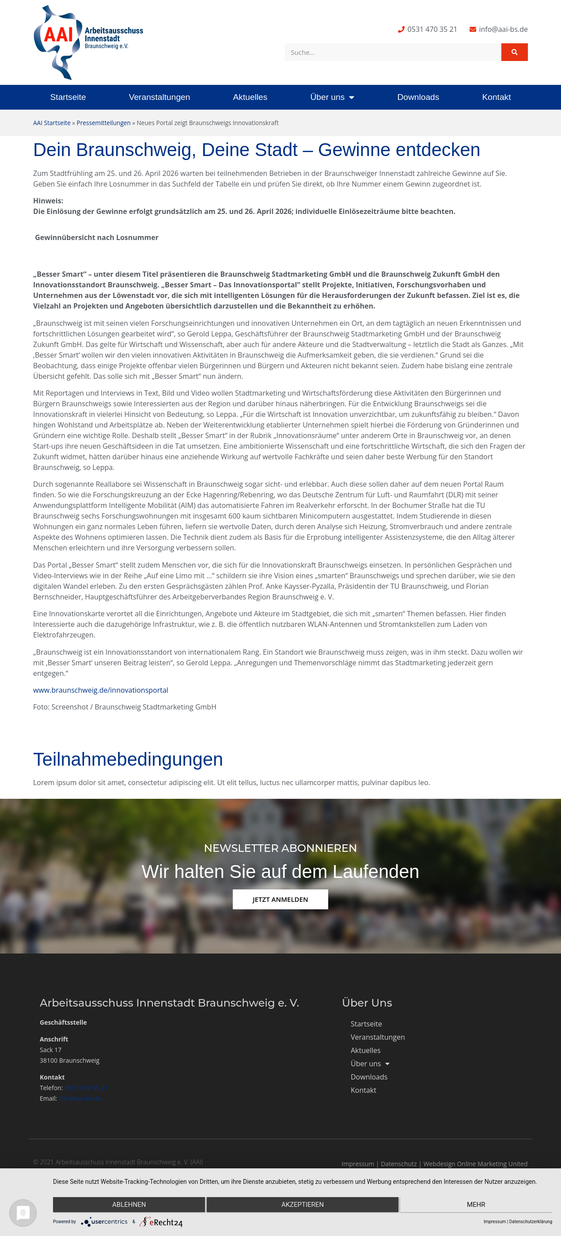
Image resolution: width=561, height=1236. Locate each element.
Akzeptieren (302, 1205)
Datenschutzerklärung (530, 1221)
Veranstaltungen (159, 97)
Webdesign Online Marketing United (476, 1164)
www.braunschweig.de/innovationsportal (100, 690)
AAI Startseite (52, 122)
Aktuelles (250, 97)
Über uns (332, 97)
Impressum (357, 1164)
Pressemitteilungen (104, 122)
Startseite (68, 97)
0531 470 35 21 (86, 1087)
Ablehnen (127, 1205)
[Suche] (514, 52)
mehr (478, 1205)
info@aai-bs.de (80, 1098)
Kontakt (496, 97)
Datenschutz (399, 1164)
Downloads (418, 97)
